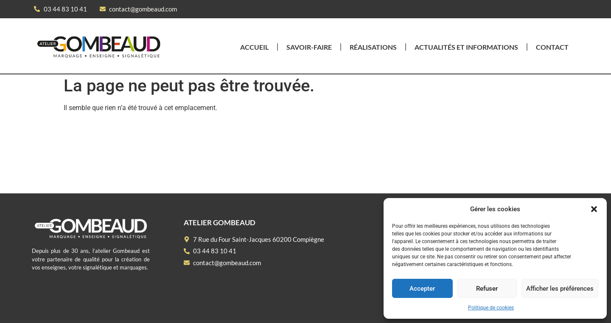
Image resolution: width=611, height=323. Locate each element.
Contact (552, 47)
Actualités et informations (466, 47)
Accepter (422, 288)
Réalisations (373, 47)
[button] (594, 209)
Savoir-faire (309, 47)
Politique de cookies (491, 308)
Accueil (254, 47)
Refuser (487, 288)
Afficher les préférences (560, 288)
